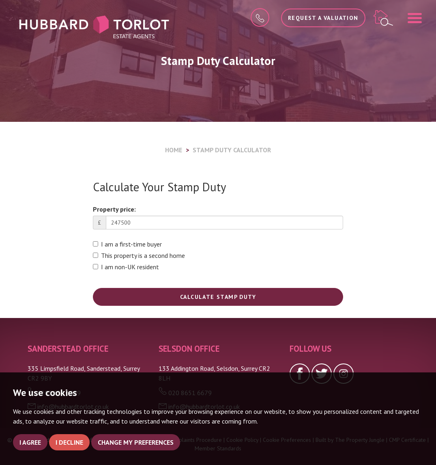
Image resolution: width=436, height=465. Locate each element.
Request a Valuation (323, 18)
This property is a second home (139, 255)
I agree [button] (30, 442)
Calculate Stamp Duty (218, 297)
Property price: (114, 209)
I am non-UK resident (126, 267)
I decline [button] (69, 442)
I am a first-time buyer (127, 244)
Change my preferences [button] (136, 442)
